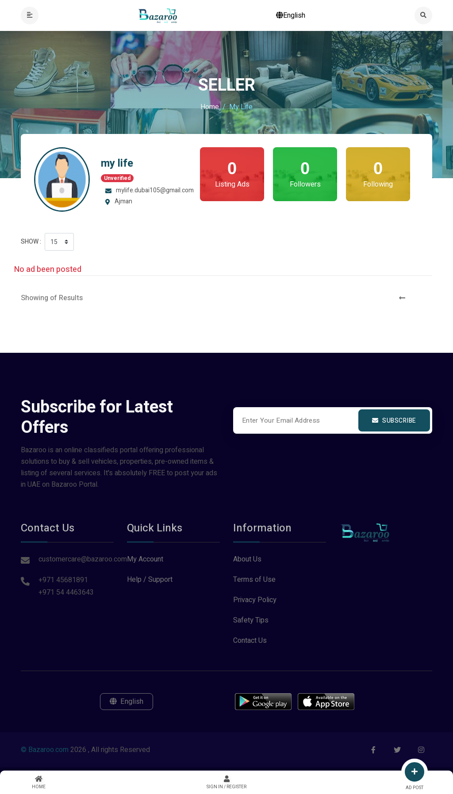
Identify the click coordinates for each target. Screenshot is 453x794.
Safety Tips (251, 620)
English (290, 15)
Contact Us (250, 640)
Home (209, 107)
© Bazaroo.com (45, 749)
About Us (247, 559)
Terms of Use (254, 579)
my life (117, 163)
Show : (31, 241)
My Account (145, 559)
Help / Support (150, 579)
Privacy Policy (254, 600)
